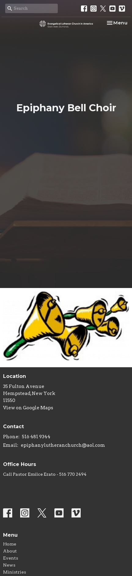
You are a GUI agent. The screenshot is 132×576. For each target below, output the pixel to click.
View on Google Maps (28, 408)
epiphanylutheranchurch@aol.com (63, 445)
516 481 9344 (36, 436)
